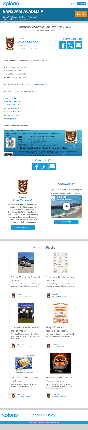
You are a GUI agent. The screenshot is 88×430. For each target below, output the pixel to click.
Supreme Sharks (9, 104)
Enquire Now (81, 18)
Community (33, 55)
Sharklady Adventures (12, 108)
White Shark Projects (11, 118)
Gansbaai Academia (15, 14)
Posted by (20, 300)
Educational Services (11, 25)
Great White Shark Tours (13, 111)
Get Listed (81, 4)
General (22, 55)
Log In (72, 4)
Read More (66, 228)
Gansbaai (24, 23)
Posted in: (21, 52)
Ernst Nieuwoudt (22, 206)
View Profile (22, 234)
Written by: (23, 203)
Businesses (35, 23)
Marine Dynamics (9, 125)
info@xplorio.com (48, 428)
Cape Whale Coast (10, 23)
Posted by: (22, 45)
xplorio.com (57, 428)
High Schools (27, 25)
